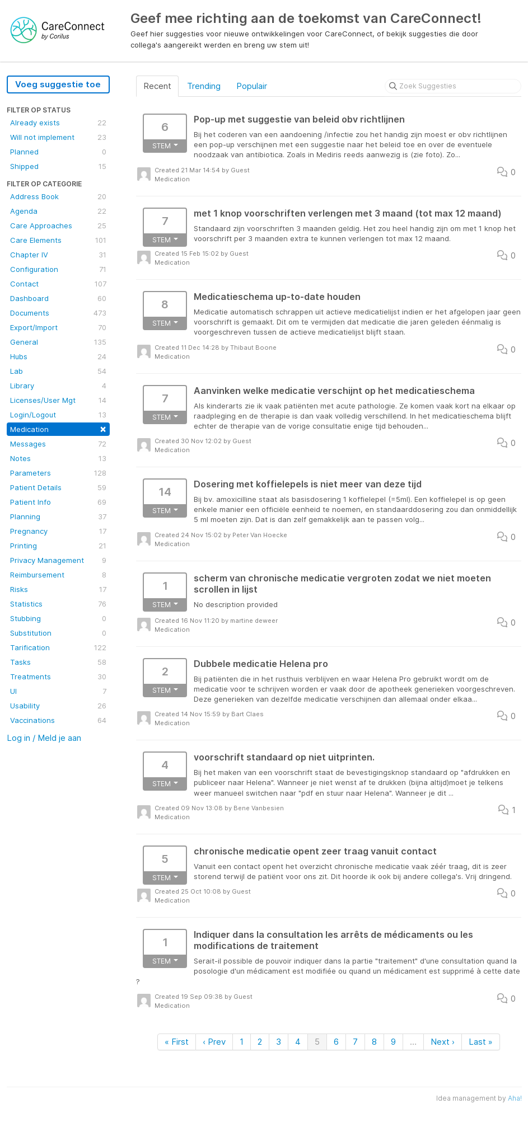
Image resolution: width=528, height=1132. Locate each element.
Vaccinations (58, 720)
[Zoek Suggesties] (453, 86)
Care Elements (58, 240)
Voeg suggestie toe (58, 84)
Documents (58, 312)
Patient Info (58, 502)
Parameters (58, 472)
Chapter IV (58, 254)
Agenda (58, 211)
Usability (58, 705)
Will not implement (58, 137)
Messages (58, 443)
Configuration (58, 269)
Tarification (58, 647)
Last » (481, 1041)
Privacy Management (58, 560)
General (58, 341)
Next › (443, 1041)
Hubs (58, 356)
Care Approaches (58, 225)
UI (58, 691)
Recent (157, 86)
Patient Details (58, 487)
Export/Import (58, 327)
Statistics (58, 603)
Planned (58, 151)
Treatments (58, 676)
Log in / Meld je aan (44, 737)
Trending (204, 86)
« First (177, 1041)
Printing (58, 545)
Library (58, 385)
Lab (58, 371)
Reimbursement (58, 574)
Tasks (58, 662)
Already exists (58, 122)
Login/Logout (58, 414)
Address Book (58, 196)
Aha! (515, 1098)
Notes (58, 458)
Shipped (58, 166)
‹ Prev (214, 1041)
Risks (58, 589)
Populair (251, 86)
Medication (58, 428)
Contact (58, 283)
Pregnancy (58, 531)
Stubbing (58, 618)
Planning (58, 516)
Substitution (58, 632)
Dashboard (58, 298)
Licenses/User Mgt (58, 400)
